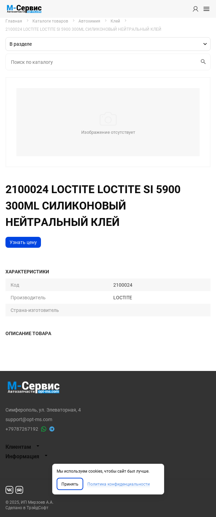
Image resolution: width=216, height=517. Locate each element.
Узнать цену (23, 242)
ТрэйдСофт (37, 507)
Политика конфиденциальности (118, 484)
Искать (202, 61)
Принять (69, 484)
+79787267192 (21, 429)
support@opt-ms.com (28, 419)
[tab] (108, 446)
